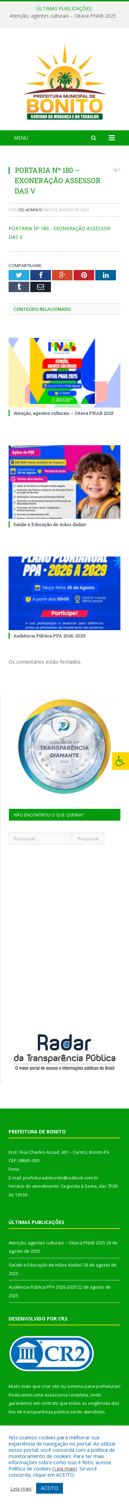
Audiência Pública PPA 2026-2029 (49, 636)
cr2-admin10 (30, 209)
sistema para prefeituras (93, 1386)
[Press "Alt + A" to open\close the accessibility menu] (120, 761)
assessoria (56, 1395)
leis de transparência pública (39, 1412)
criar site (51, 1386)
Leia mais (64, 1468)
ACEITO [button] (49, 1488)
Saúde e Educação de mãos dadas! (49, 524)
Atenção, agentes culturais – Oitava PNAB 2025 (63, 16)
